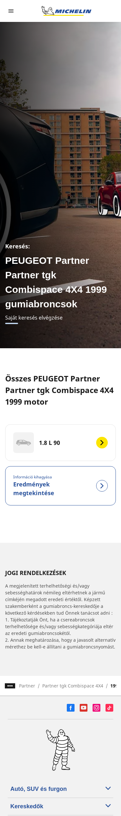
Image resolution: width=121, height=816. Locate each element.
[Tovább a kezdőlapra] (66, 11)
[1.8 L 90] (60, 442)
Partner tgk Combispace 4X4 (72, 686)
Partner (27, 686)
